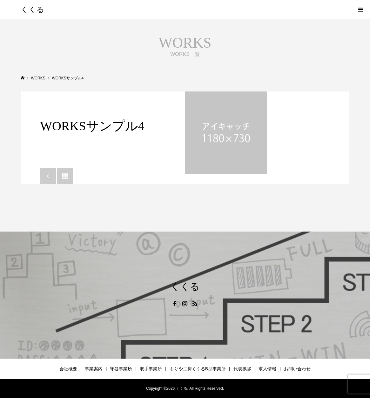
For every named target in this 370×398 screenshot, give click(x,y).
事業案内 (94, 368)
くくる (32, 9)
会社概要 (68, 368)
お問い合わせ (297, 368)
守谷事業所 (121, 368)
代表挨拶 (242, 368)
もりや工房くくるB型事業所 (198, 368)
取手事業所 (151, 368)
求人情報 (267, 368)
